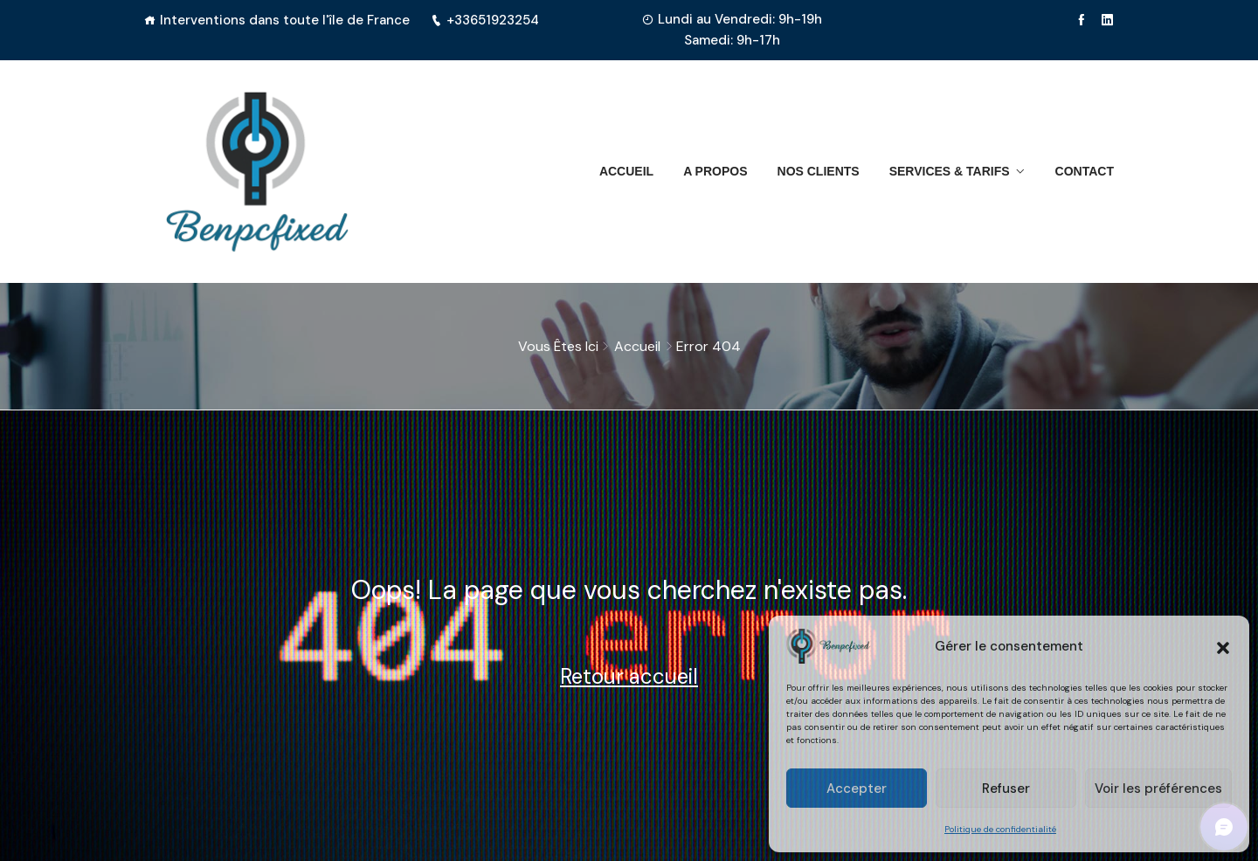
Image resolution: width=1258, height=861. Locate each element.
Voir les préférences (1158, 788)
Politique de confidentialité (1000, 829)
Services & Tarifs (949, 171)
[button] (1223, 646)
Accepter (856, 788)
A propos (715, 171)
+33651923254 (485, 20)
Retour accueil (629, 676)
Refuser (1006, 788)
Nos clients (819, 171)
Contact (1084, 171)
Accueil (626, 171)
